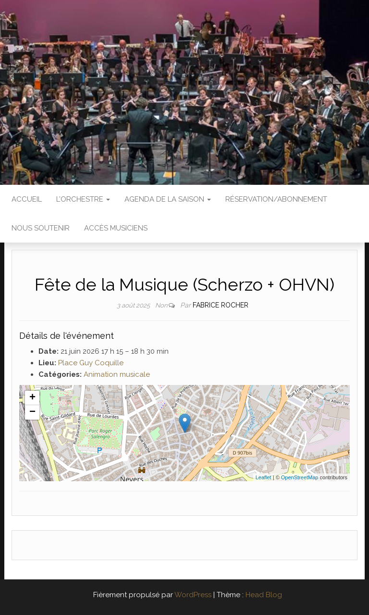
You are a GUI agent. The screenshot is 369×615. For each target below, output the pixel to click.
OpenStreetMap (300, 477)
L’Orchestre (83, 199)
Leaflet (263, 477)
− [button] (32, 412)
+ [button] (32, 398)
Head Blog (264, 594)
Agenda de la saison (167, 199)
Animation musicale (117, 374)
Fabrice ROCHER (220, 305)
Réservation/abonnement (276, 199)
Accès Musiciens (116, 228)
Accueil (27, 199)
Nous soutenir (41, 228)
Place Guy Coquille (90, 363)
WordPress (192, 594)
